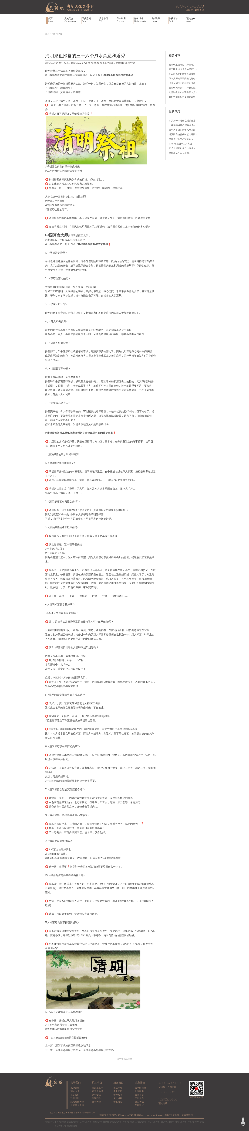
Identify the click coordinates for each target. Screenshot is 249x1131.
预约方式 (75, 1091)
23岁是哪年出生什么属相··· (182, 148)
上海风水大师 (141, 1122)
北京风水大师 (77, 1105)
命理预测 (117, 1094)
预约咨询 (194, 20)
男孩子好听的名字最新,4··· (182, 139)
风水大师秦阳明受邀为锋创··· (183, 78)
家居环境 (117, 1087)
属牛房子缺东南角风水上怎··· (183, 129)
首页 (55, 20)
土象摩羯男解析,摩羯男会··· (182, 125)
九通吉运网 (97, 1122)
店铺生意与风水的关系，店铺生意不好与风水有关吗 (84, 1050)
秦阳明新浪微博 (167, 1122)
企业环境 (117, 1091)
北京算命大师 (77, 1101)
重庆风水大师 (153, 1122)
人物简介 (72, 20)
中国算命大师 (72, 75)
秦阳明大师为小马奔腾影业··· (183, 87)
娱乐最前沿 (97, 1091)
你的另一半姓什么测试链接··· (183, 120)
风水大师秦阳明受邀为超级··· (183, 96)
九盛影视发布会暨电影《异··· (183, 92)
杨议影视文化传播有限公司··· (183, 73)
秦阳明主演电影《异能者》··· (183, 64)
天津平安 (139, 1094)
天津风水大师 (85, 1122)
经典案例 (90, 20)
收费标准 (177, 20)
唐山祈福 (139, 1101)
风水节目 (107, 20)
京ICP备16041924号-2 (109, 1115)
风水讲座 (125, 20)
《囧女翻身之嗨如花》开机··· (183, 83)
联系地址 (75, 1098)
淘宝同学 (96, 1098)
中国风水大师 (60, 1122)
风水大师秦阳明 (70, 1126)
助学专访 (96, 1094)
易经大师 (75, 1087)
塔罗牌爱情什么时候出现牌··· (183, 134)
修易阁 (106, 1122)
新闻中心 (57, 33)
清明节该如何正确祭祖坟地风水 (73, 1045)
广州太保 (139, 1098)
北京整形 (139, 1091)
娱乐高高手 (97, 1087)
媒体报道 (142, 20)
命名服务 (117, 1101)
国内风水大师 (180, 1122)
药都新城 (139, 1105)
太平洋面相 (140, 1087)
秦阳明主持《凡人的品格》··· (183, 69)
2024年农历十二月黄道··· (181, 143)
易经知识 (159, 20)
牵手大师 (96, 1101)
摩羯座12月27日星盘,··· (180, 152)
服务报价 (75, 1094)
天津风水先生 (193, 1122)
